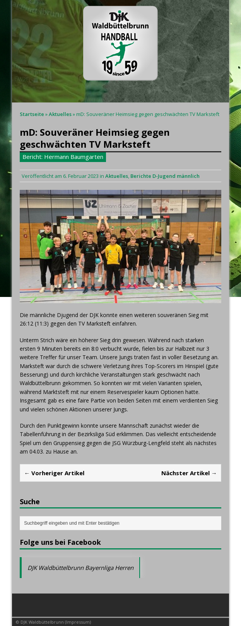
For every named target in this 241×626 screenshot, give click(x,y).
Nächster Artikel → (189, 473)
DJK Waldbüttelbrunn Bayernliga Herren (80, 567)
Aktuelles (116, 175)
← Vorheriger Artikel (54, 473)
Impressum (78, 622)
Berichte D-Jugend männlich (165, 175)
